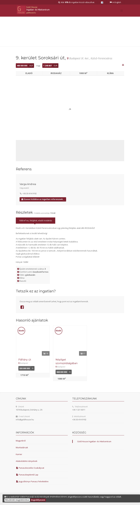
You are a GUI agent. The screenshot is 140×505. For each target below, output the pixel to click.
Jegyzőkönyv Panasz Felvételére (32, 481)
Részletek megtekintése (17, 500)
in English (115, 2)
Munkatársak (22, 447)
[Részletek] (33, 340)
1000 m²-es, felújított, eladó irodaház (35, 220)
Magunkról (21, 440)
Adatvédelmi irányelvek (26, 461)
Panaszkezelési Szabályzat (30, 467)
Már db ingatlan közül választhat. (76, 2)
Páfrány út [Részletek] (24, 359)
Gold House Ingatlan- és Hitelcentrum (94, 441)
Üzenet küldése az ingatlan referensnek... (43, 199)
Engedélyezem (38, 500)
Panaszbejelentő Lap (27, 474)
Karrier (19, 454)
